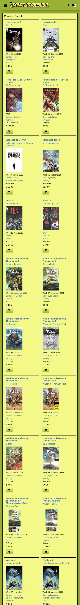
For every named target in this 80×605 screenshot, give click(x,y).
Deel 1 (46, 25)
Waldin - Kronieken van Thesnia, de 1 (54, 439)
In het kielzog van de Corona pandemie (19, 144)
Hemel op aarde (13, 563)
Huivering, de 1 (50, 22)
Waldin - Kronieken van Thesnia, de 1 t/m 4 (54, 499)
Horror (8, 239)
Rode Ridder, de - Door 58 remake (19, 81)
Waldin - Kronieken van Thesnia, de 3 (17, 379)
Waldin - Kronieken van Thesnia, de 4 (17, 320)
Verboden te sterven (16, 140)
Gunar (9, 444)
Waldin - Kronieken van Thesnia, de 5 (54, 259)
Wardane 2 (11, 560)
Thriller (22, 181)
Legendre (17, 595)
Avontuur (9, 120)
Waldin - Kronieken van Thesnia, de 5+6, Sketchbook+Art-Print (17, 500)
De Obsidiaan (49, 444)
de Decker (18, 296)
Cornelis (9, 57)
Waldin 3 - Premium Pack (54, 384)
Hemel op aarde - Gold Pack (56, 563)
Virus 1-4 (47, 200)
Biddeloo (17, 117)
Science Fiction (12, 181)
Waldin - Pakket (50, 504)
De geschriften (49, 264)
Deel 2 (9, 25)
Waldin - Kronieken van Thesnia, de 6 (17, 259)
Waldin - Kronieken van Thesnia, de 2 (17, 439)
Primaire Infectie (13, 203)
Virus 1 (9, 200)
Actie (21, 598)
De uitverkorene (13, 264)
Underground (11, 60)
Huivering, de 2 (13, 22)
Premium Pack (13, 506)
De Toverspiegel (13, 85)
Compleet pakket (50, 203)
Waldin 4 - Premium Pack (54, 324)
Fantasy (46, 181)
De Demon (11, 324)
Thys (15, 57)
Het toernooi (11, 384)
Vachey (53, 178)
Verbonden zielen (51, 140)
